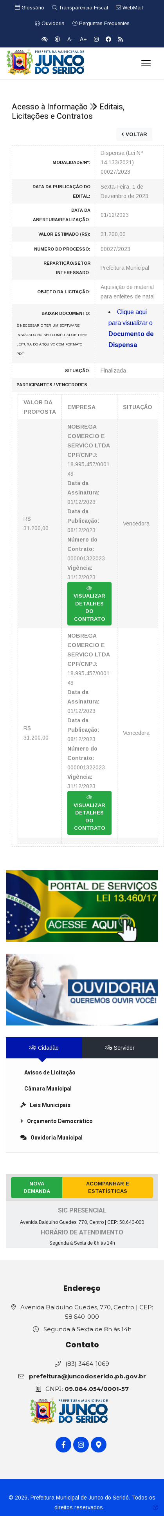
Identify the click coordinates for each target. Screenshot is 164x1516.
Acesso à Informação (50, 107)
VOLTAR (134, 134)
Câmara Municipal (48, 1089)
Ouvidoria (50, 23)
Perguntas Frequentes (101, 23)
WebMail (129, 8)
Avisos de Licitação (50, 1073)
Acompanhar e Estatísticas (107, 1187)
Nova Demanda (36, 1187)
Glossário (29, 8)
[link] (82, 906)
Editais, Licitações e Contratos (68, 111)
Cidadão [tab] (44, 1048)
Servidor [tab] (120, 1048)
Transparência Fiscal (80, 8)
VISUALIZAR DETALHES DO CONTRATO (89, 604)
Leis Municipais (45, 1105)
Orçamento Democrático (56, 1121)
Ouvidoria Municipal (51, 1138)
